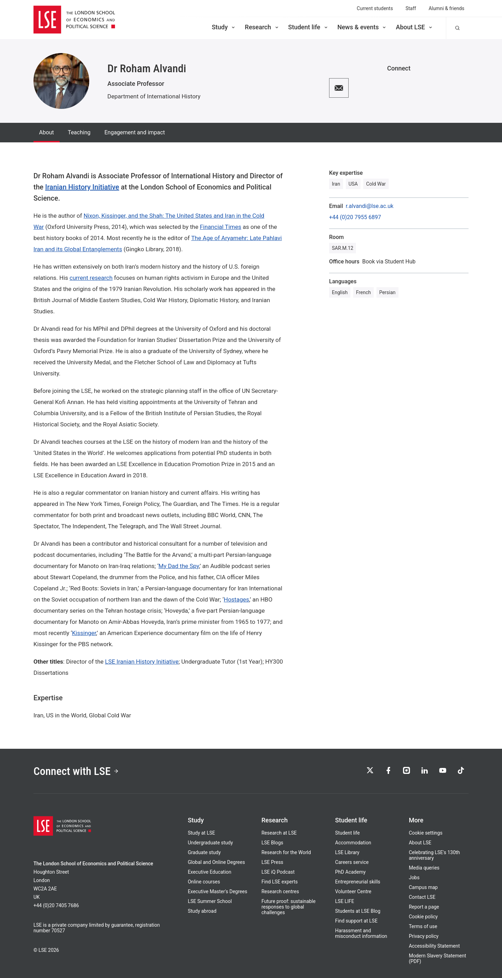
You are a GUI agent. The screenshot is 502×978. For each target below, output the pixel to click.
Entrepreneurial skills (357, 881)
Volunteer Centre (353, 891)
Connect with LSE (76, 771)
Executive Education (209, 872)
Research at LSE (279, 833)
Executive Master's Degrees (218, 891)
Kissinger (84, 632)
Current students (375, 8)
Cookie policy (423, 916)
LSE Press (272, 862)
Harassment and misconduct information (361, 933)
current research (91, 277)
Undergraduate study (210, 842)
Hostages (236, 599)
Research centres (280, 891)
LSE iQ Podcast (278, 872)
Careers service (351, 862)
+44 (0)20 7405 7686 (56, 905)
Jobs (414, 877)
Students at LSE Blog (357, 911)
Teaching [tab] (79, 132)
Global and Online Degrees (216, 862)
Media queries (424, 868)
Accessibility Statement (434, 946)
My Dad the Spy (179, 565)
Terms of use (423, 926)
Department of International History (153, 96)
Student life (308, 27)
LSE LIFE (344, 901)
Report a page (424, 907)
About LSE (414, 27)
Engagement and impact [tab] (134, 132)
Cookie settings (426, 833)
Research (262, 27)
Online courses (204, 881)
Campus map (423, 887)
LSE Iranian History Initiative (141, 661)
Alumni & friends (446, 8)
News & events (362, 27)
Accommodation (353, 842)
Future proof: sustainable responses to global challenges (288, 906)
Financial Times (220, 226)
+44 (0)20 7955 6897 (355, 217)
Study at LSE (201, 833)
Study (224, 27)
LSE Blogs (272, 842)
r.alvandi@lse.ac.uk (370, 206)
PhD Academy (350, 872)
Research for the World (286, 852)
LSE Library (347, 852)
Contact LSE (422, 897)
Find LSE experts (279, 881)
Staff (410, 8)
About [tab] (46, 132)
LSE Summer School (210, 901)
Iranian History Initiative (82, 187)
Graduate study (204, 852)
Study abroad (202, 911)
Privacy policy (424, 936)
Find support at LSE (356, 921)
